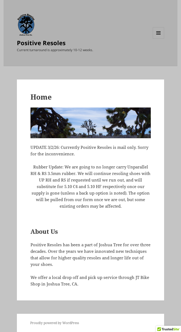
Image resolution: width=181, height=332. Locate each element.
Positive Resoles (41, 43)
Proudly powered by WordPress (54, 323)
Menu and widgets (158, 38)
